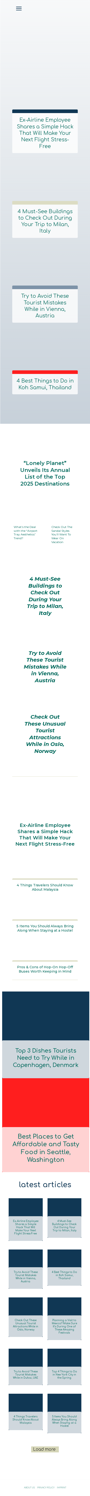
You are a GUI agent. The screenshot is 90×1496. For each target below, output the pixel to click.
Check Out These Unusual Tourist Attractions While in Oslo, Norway (45, 734)
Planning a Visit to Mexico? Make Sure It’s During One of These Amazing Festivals (64, 1326)
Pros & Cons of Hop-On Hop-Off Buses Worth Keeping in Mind (45, 969)
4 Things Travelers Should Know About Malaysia (45, 887)
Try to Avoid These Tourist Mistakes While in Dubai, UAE (25, 1374)
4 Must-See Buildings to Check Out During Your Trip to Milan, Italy (45, 221)
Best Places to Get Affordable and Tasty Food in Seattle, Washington (45, 1148)
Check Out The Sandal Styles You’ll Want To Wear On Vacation (61, 534)
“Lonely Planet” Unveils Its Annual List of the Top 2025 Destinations (45, 473)
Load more (44, 1449)
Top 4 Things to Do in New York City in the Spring (64, 1374)
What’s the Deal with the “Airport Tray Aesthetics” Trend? (25, 532)
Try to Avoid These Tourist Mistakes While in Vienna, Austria (45, 306)
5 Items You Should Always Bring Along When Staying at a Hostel (45, 928)
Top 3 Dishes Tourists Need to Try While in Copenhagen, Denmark (45, 1058)
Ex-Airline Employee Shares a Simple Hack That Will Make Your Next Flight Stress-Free (45, 133)
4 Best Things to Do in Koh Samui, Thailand (45, 384)
